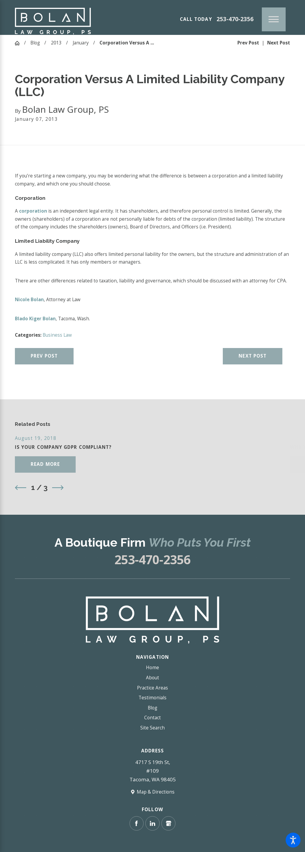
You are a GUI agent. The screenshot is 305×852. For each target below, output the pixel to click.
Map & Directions (156, 792)
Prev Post (44, 356)
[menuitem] (152, 668)
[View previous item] (20, 487)
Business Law (57, 335)
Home (152, 667)
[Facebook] (137, 823)
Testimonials (152, 698)
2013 (56, 43)
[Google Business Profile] (168, 823)
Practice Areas (152, 688)
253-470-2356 (235, 19)
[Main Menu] (274, 19)
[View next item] (57, 487)
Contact (152, 718)
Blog (35, 43)
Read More (45, 464)
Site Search (152, 728)
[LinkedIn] (152, 823)
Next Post (253, 356)
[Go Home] (19, 43)
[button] (293, 840)
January (81, 43)
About (152, 678)
